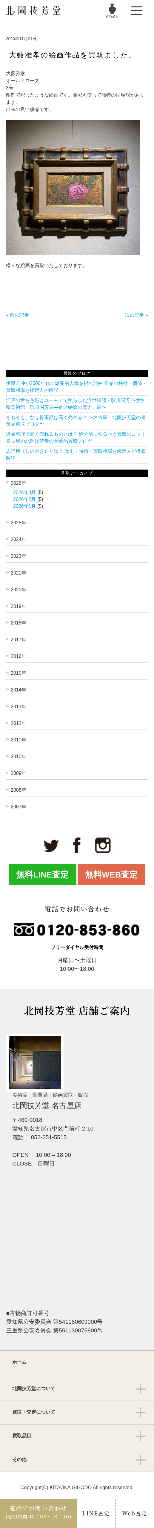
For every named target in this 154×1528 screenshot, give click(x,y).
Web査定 (134, 1513)
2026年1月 (24, 506)
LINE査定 (96, 1513)
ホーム (19, 1362)
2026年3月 (24, 492)
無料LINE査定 (42, 874)
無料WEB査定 (111, 874)
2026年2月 (24, 499)
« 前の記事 (17, 315)
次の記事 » (136, 315)
